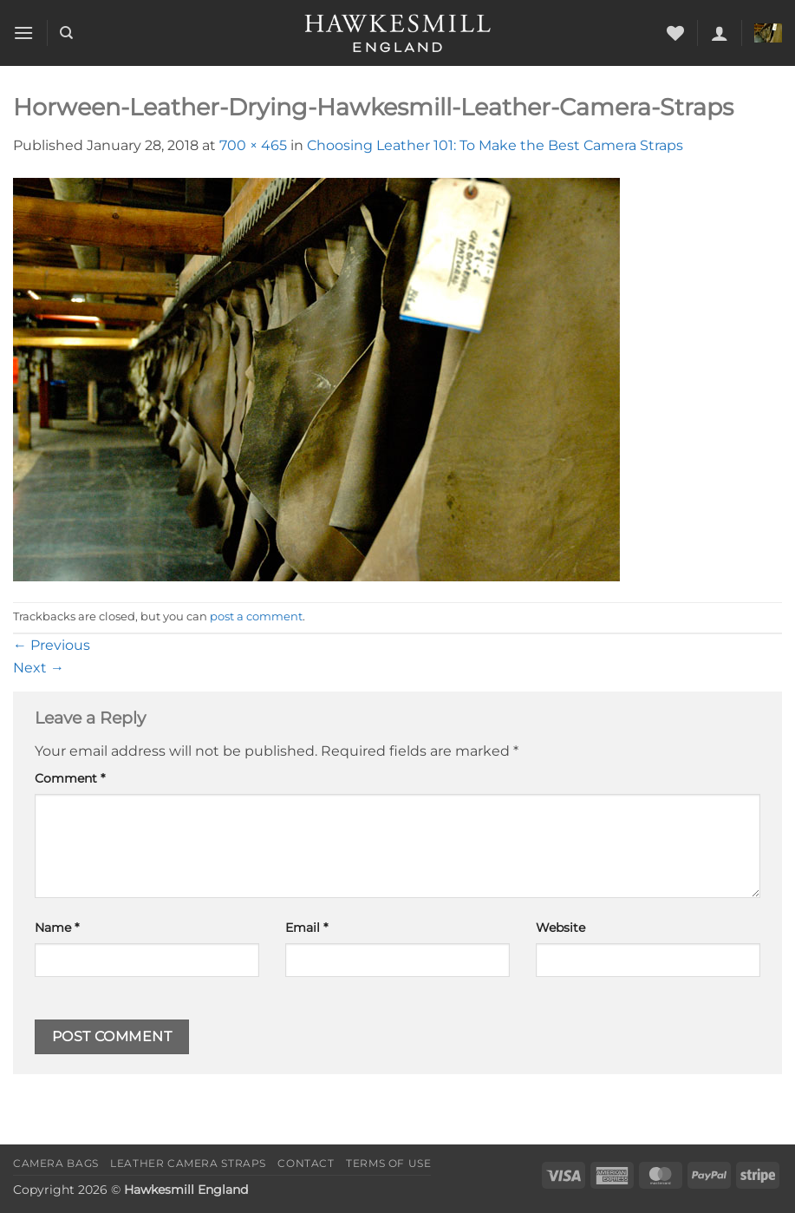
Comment (70, 778)
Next (38, 667)
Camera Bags (56, 1163)
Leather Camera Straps (188, 1163)
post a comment (256, 616)
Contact (305, 1163)
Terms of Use (388, 1163)
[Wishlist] (675, 33)
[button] (23, 32)
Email (306, 927)
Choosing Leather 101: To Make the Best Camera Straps (495, 145)
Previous (51, 645)
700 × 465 (253, 145)
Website (560, 927)
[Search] (66, 32)
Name (57, 927)
